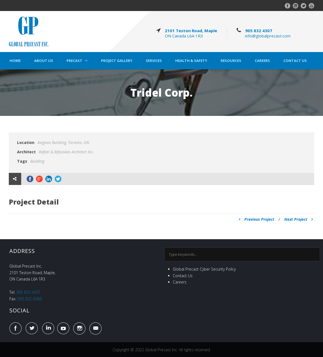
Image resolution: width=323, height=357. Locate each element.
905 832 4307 (258, 30)
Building (37, 161)
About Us (43, 60)
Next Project (298, 219)
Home (15, 60)
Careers (262, 60)
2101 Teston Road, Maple (191, 30)
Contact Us (295, 60)
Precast (74, 60)
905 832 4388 (29, 298)
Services (154, 60)
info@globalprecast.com (268, 36)
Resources (231, 60)
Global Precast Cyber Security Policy (204, 269)
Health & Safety (191, 60)
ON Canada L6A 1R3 (184, 36)
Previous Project (256, 219)
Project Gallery (116, 60)
